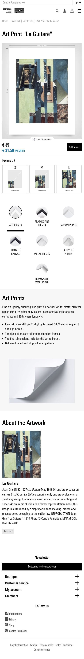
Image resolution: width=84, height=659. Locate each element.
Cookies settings (42, 649)
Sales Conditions (64, 645)
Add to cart (74, 147)
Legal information (19, 645)
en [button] (76, 3)
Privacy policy (46, 645)
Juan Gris (8, 531)
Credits (33, 645)
